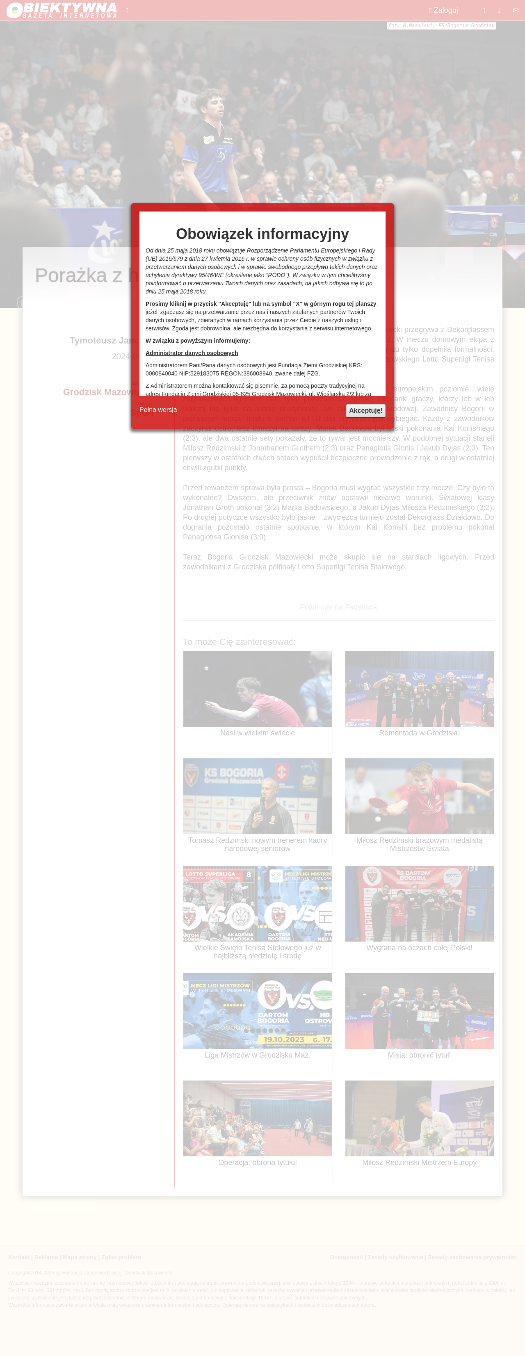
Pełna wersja (158, 409)
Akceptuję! (366, 410)
